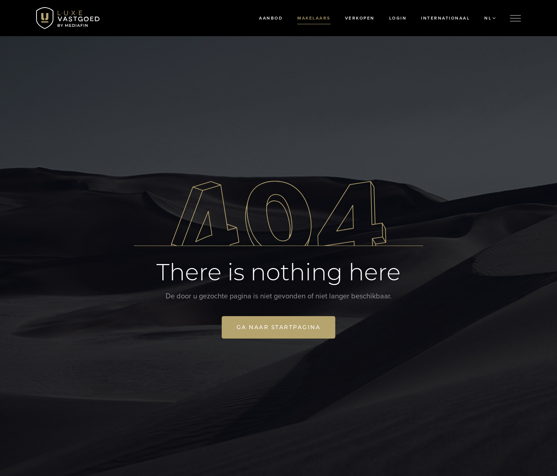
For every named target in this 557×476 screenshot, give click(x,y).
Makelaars (314, 18)
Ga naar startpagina (279, 327)
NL (490, 18)
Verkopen (360, 18)
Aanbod (271, 18)
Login (398, 18)
